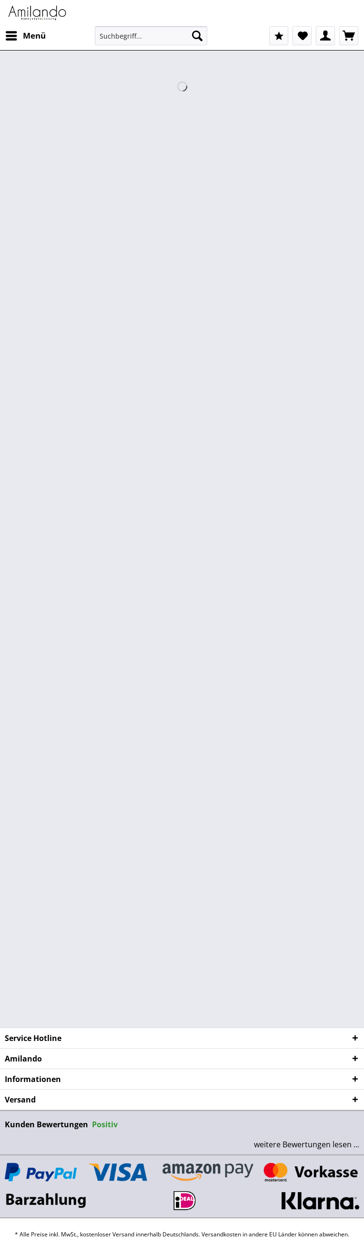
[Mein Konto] (325, 35)
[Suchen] (197, 35)
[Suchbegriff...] (151, 35)
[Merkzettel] (302, 35)
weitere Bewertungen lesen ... (306, 1144)
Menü (26, 34)
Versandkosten (221, 1234)
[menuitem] (25, 35)
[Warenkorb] (348, 35)
